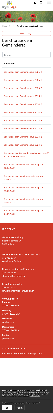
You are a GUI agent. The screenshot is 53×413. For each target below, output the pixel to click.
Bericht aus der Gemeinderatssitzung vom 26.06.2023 (29, 235)
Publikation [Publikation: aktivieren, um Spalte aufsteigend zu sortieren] (22, 63)
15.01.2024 (9, 175)
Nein (20, 407)
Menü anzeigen (26, 33)
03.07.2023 (9, 231)
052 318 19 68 (9, 327)
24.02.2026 (9, 71)
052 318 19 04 (9, 312)
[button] (41, 2)
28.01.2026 (9, 83)
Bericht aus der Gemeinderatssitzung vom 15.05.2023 (29, 250)
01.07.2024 (9, 141)
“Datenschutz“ (35, 396)
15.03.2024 (9, 152)
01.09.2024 (9, 117)
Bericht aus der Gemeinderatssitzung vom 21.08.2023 (29, 205)
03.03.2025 (9, 106)
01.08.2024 (9, 129)
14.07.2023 (9, 216)
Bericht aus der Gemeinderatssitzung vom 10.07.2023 (29, 220)
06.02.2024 (9, 164)
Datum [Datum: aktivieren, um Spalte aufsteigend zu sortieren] (7, 63)
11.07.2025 (9, 94)
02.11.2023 (9, 187)
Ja (7, 407)
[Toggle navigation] (48, 3)
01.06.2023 (9, 246)
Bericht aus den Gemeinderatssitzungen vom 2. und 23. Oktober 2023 (32, 190)
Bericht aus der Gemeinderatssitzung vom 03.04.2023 (29, 265)
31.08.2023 (9, 202)
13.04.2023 (9, 261)
